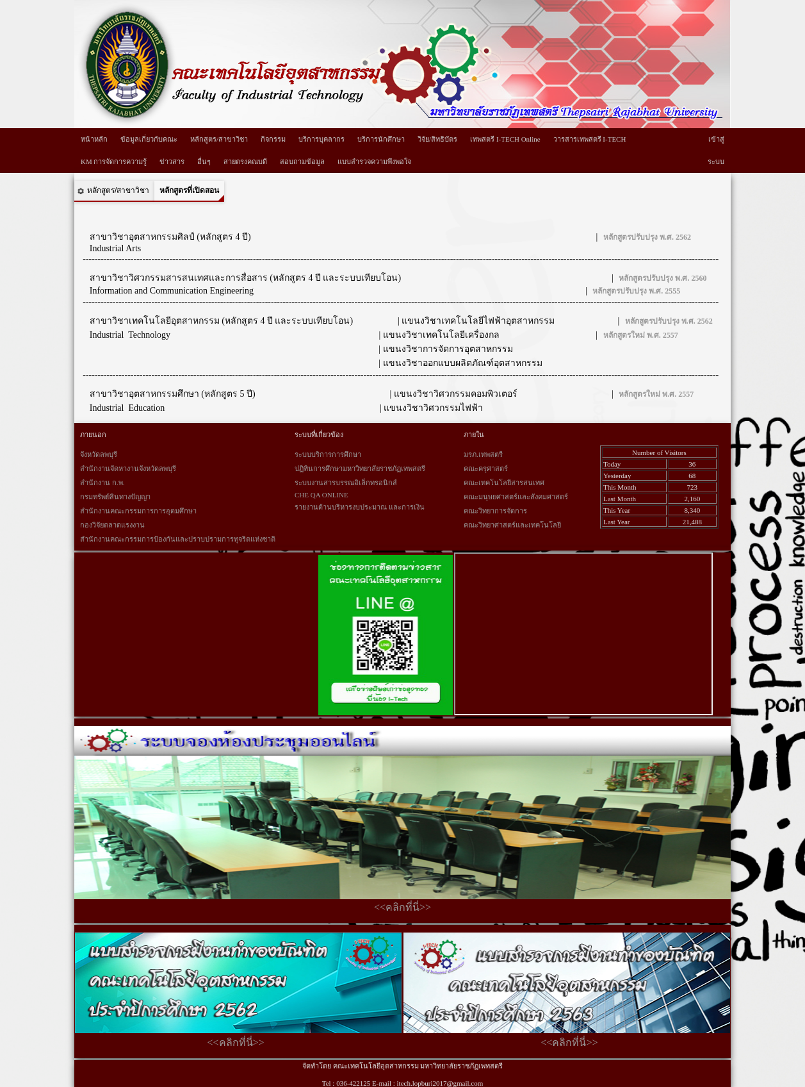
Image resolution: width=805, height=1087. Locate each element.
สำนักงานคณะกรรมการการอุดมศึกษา (138, 511)
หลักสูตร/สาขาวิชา (219, 139)
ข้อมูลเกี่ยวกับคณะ (148, 139)
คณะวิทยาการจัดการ (495, 511)
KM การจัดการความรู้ (114, 161)
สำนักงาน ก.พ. (102, 482)
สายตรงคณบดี (245, 161)
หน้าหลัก (94, 139)
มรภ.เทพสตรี (483, 454)
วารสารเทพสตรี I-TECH (589, 139)
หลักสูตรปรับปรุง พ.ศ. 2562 (647, 237)
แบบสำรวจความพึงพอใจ (374, 161)
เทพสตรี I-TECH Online (505, 139)
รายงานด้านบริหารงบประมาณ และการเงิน (360, 507)
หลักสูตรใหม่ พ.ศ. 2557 (640, 335)
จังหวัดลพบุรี (98, 454)
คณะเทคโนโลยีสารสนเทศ (504, 482)
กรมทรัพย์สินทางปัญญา (115, 497)
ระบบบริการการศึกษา (328, 454)
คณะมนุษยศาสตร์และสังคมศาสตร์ (516, 497)
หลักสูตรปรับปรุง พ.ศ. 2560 (662, 278)
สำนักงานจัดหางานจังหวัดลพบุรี (128, 468)
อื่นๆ (204, 161)
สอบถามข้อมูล (302, 161)
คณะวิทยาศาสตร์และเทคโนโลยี (512, 525)
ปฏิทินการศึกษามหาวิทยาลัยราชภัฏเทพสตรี (360, 468)
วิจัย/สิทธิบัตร (437, 139)
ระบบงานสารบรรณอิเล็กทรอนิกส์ (346, 482)
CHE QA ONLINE (321, 495)
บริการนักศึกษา (381, 139)
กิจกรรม (273, 139)
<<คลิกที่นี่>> (402, 907)
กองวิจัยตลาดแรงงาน (112, 525)
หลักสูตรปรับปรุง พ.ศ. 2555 (636, 290)
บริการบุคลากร (321, 139)
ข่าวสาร (171, 161)
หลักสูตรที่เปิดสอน (189, 190)
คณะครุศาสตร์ (486, 468)
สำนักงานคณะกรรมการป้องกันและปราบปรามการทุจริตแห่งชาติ (177, 539)
